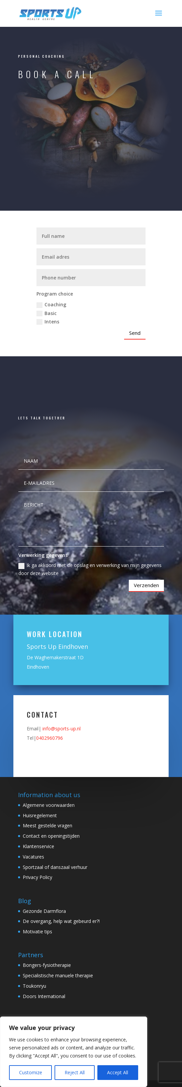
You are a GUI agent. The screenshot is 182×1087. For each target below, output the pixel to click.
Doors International (44, 996)
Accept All (117, 1072)
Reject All (75, 1072)
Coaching (51, 304)
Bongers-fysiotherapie (47, 965)
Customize (30, 1072)
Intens (47, 321)
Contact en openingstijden (51, 836)
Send (135, 332)
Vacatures (33, 856)
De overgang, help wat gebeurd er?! (61, 921)
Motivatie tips (37, 931)
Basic (46, 313)
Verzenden (146, 585)
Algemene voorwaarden (49, 805)
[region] (73, 1052)
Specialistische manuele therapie (58, 975)
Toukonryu (34, 986)
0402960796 (49, 738)
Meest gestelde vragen (47, 825)
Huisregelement (40, 815)
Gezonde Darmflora (44, 911)
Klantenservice (38, 846)
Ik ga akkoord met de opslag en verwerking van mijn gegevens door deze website (90, 569)
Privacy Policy (37, 877)
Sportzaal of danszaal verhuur (55, 867)
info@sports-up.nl (61, 728)
